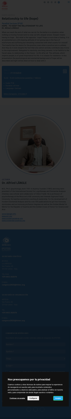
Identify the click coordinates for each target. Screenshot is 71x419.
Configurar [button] (33, 398)
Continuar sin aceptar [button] (17, 398)
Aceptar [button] (58, 398)
